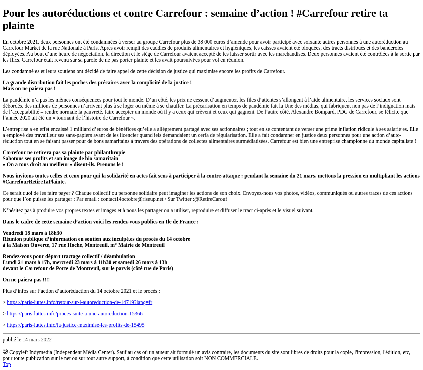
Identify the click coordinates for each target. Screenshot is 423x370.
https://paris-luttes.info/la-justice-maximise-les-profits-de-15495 (75, 325)
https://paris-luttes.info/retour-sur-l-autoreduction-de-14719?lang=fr (79, 302)
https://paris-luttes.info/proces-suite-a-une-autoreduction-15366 (75, 313)
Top (7, 364)
